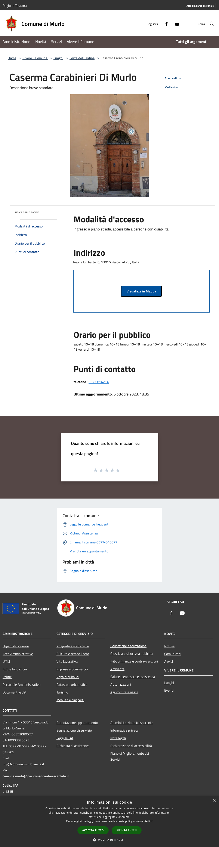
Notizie (169, 646)
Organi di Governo (16, 646)
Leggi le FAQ (65, 738)
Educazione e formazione (128, 645)
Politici (7, 676)
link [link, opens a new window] (150, 821)
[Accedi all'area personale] (200, 6)
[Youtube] (173, 24)
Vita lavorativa (67, 661)
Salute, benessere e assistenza (132, 676)
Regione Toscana (15, 5)
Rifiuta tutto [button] (127, 830)
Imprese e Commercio (72, 669)
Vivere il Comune (35, 57)
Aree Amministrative (18, 653)
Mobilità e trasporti (70, 699)
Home (12, 57)
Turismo (62, 692)
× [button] (214, 800)
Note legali (118, 738)
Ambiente (117, 668)
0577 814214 (99, 381)
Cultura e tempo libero (72, 653)
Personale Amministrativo (21, 684)
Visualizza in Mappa (141, 291)
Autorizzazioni (120, 684)
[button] (109, 840)
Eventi (169, 690)
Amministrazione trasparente (131, 722)
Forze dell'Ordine (82, 57)
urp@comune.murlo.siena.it (23, 764)
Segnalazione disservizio (74, 730)
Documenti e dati (15, 692)
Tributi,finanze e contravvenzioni (134, 661)
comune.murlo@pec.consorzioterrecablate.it (36, 776)
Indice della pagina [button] (27, 212)
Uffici (6, 661)
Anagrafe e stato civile (72, 646)
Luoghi (58, 57)
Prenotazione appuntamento (77, 722)
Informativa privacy (124, 730)
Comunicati (172, 653)
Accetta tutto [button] (93, 830)
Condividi (173, 78)
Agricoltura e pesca (124, 692)
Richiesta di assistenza (72, 745)
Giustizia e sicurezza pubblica (131, 653)
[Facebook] (162, 24)
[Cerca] (211, 24)
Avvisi (168, 661)
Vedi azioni (174, 87)
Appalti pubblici (67, 676)
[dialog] (109, 821)
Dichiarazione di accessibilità (131, 745)
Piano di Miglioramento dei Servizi (129, 756)
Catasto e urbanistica (71, 684)
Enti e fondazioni (15, 669)
